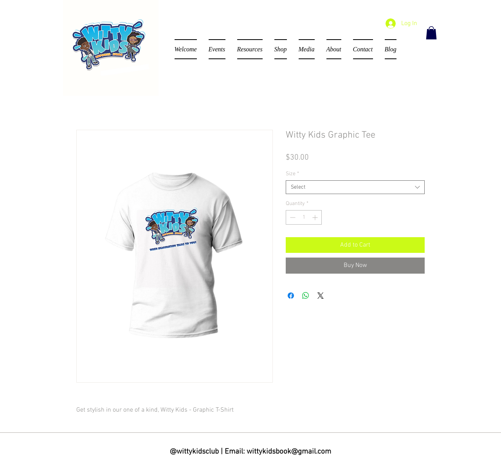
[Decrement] (292, 217)
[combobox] (355, 187)
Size (292, 174)
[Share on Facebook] (291, 295)
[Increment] (316, 217)
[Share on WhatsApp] (305, 295)
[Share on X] (320, 295)
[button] (431, 32)
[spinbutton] (304, 217)
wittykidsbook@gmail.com (289, 451)
